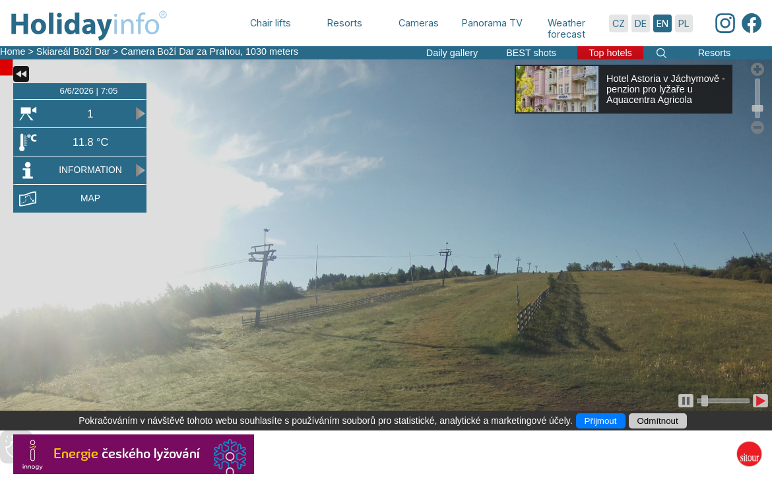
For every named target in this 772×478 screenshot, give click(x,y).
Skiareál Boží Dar (73, 51)
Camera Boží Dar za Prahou (180, 51)
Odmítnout (657, 421)
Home (12, 51)
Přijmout (601, 421)
